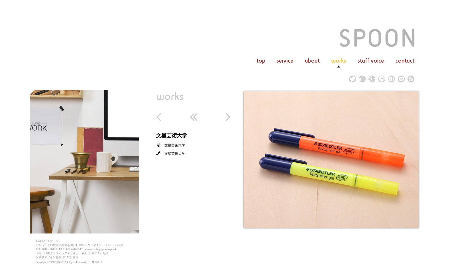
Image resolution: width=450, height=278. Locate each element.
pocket (401, 79)
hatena (391, 79)
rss (411, 79)
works (169, 96)
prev (163, 117)
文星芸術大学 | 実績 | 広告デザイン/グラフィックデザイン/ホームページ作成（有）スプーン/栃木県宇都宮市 (377, 38)
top (261, 60)
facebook (362, 79)
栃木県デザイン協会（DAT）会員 (57, 257)
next (224, 117)
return (193, 117)
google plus (371, 79)
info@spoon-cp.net (105, 249)
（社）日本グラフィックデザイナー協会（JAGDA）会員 (72, 253)
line (381, 79)
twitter (352, 79)
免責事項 (97, 262)
